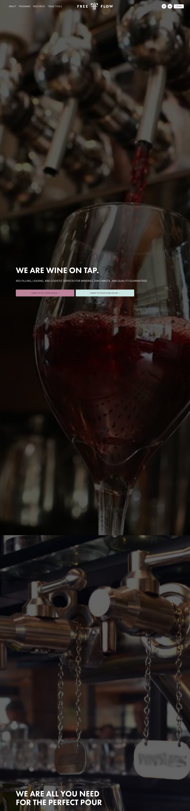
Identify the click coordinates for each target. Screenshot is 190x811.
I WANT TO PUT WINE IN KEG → (45, 293)
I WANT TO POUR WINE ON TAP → (105, 293)
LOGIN (177, 7)
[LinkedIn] (168, 6)
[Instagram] (162, 6)
